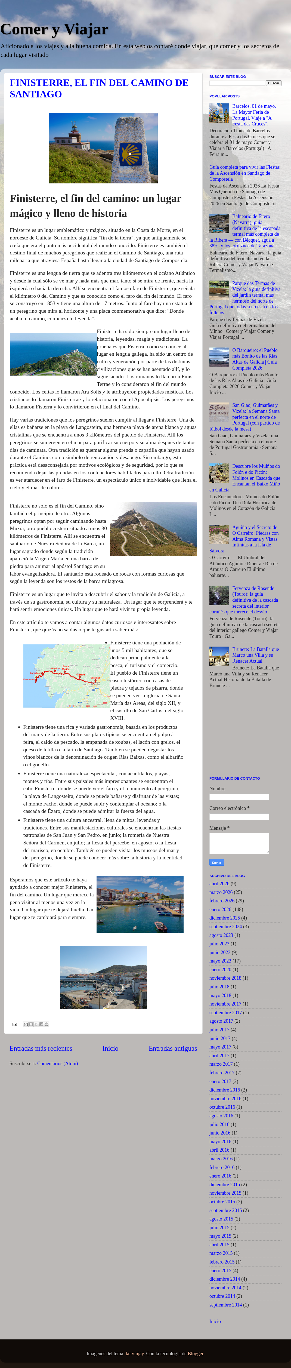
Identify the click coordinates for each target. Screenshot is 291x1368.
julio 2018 (219, 986)
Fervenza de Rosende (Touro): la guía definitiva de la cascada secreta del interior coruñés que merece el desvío (243, 600)
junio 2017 (220, 1038)
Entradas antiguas (173, 1048)
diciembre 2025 (224, 918)
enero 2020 (220, 969)
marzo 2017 (221, 1064)
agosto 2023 (221, 935)
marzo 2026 (221, 892)
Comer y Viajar (54, 29)
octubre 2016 (222, 1107)
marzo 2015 (221, 1253)
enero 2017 (220, 1081)
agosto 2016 (221, 1115)
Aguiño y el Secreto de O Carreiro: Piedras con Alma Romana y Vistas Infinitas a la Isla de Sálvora (244, 539)
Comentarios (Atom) (57, 1063)
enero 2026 (220, 909)
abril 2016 (219, 1150)
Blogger (195, 1353)
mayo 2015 (220, 1236)
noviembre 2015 (225, 1193)
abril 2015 (219, 1244)
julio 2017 (219, 1029)
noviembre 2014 (225, 1287)
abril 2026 (219, 883)
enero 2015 (220, 1270)
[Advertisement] (245, 734)
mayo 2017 (220, 1047)
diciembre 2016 (224, 1090)
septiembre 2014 (225, 1305)
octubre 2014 (222, 1296)
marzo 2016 (221, 1158)
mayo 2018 (220, 995)
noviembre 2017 (225, 1004)
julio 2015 (219, 1227)
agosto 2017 (221, 1021)
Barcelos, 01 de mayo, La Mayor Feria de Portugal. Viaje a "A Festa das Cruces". (254, 115)
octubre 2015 (222, 1201)
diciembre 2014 (224, 1279)
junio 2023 (220, 952)
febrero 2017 (221, 1072)
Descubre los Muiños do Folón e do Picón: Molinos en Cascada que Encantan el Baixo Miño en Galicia (244, 477)
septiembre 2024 (225, 926)
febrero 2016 (221, 1167)
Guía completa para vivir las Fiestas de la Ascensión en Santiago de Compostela (244, 173)
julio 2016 (219, 1124)
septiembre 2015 (225, 1210)
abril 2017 (219, 1055)
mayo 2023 (220, 961)
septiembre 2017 (225, 1012)
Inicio (111, 1048)
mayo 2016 (220, 1141)
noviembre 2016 (225, 1098)
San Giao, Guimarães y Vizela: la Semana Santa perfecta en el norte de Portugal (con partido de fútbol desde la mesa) (244, 416)
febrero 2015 (221, 1262)
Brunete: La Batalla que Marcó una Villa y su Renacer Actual (255, 655)
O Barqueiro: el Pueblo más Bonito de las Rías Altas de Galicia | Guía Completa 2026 (254, 359)
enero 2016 (220, 1176)
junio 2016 (220, 1133)
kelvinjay (135, 1353)
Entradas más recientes (41, 1048)
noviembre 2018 (225, 978)
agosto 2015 (221, 1219)
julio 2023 (219, 943)
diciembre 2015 (224, 1184)
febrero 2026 (221, 900)
